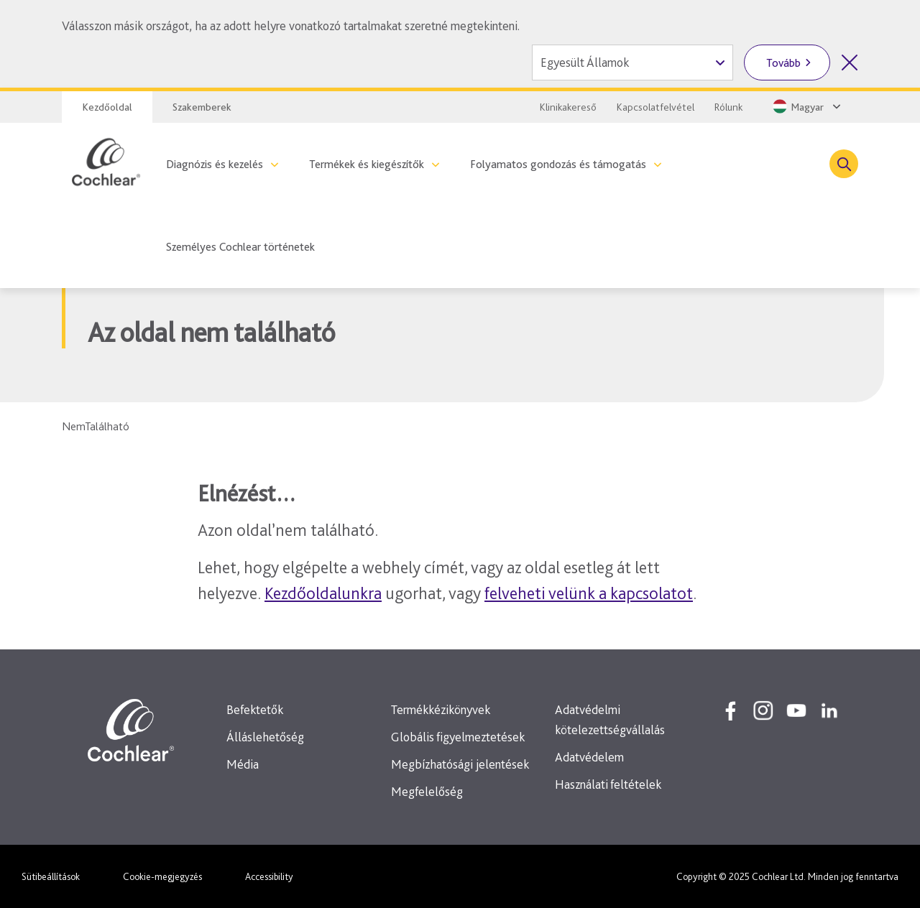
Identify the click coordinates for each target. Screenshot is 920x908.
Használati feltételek (608, 784)
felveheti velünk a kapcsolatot (588, 593)
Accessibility (269, 876)
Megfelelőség (427, 791)
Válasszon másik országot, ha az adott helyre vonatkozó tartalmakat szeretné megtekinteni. (291, 25)
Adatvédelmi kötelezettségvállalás (610, 719)
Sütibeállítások (51, 876)
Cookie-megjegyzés (162, 876)
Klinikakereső (568, 107)
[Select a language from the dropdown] (805, 106)
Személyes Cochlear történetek (240, 247)
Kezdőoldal (107, 107)
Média (242, 764)
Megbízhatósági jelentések (460, 764)
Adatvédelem (589, 756)
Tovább (783, 63)
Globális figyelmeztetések (458, 736)
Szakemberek (201, 107)
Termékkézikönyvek (440, 709)
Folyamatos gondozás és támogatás (558, 164)
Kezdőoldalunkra (323, 593)
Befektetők (254, 709)
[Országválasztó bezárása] (849, 62)
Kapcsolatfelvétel (655, 107)
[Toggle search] (843, 163)
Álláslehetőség (265, 736)
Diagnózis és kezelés (214, 164)
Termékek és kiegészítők (366, 164)
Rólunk (728, 107)
